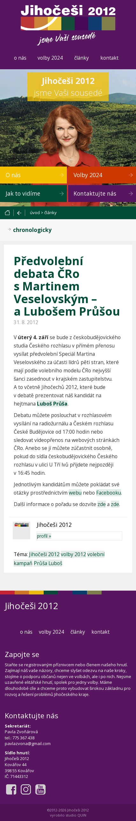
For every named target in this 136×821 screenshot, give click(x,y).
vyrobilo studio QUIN (68, 815)
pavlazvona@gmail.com (28, 743)
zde (101, 504)
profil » (44, 536)
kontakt (109, 57)
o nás (20, 57)
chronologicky (32, 230)
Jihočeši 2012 (44, 554)
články (81, 57)
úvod (35, 212)
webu (75, 492)
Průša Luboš (48, 563)
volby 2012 (73, 554)
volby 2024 (50, 57)
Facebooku (108, 492)
